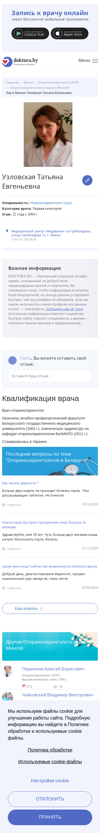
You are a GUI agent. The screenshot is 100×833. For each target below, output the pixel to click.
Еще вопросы (30, 608)
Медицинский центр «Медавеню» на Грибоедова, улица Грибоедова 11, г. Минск (51, 233)
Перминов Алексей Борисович (53, 669)
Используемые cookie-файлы (50, 761)
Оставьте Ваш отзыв (50, 376)
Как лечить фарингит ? (20, 483)
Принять (50, 817)
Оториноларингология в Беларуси (47, 460)
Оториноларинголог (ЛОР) (51, 203)
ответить (14, 505)
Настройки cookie (50, 780)
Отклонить (50, 799)
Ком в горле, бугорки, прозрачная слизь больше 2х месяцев (44, 524)
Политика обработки (50, 750)
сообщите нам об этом (64, 309)
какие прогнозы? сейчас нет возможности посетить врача (49, 566)
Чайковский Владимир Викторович (57, 695)
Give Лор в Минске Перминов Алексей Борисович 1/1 (24, 686)
